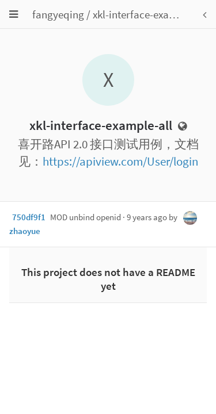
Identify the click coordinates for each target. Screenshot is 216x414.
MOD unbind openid (85, 217)
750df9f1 (29, 217)
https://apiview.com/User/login (120, 161)
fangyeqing (58, 14)
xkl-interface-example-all (150, 14)
